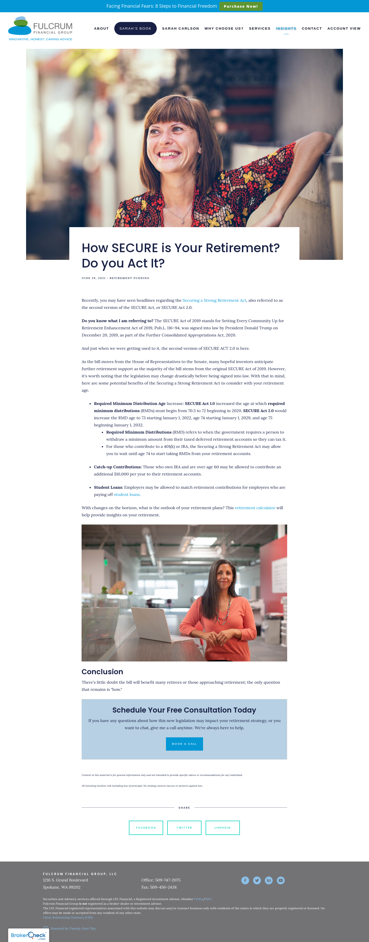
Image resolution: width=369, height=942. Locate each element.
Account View (344, 28)
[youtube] (281, 880)
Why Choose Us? (224, 28)
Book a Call (184, 744)
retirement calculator (255, 507)
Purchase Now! (241, 6)
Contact (312, 28)
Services (260, 28)
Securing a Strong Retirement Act (214, 300)
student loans (126, 494)
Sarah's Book (135, 28)
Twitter (184, 827)
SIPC (208, 899)
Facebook (146, 827)
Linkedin (223, 827)
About (101, 28)
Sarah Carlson (180, 28)
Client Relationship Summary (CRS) (68, 917)
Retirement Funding (130, 278)
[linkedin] (269, 880)
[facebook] (245, 880)
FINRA (198, 899)
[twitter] (257, 880)
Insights (286, 28)
